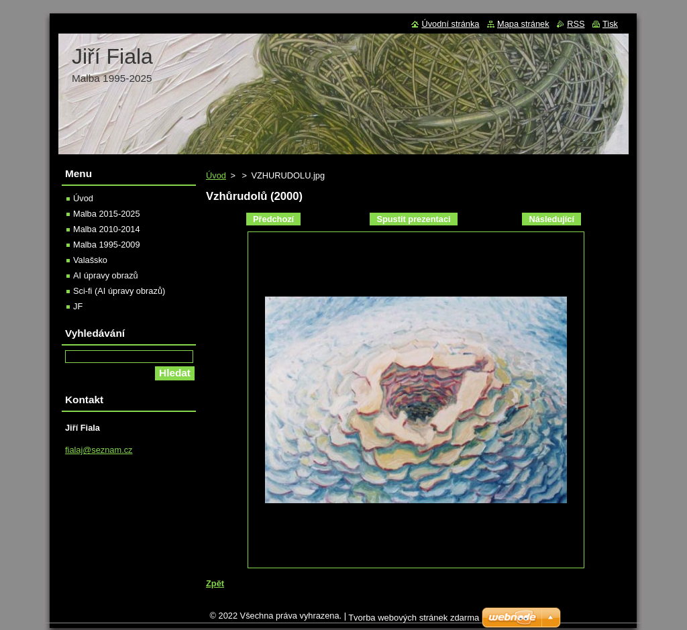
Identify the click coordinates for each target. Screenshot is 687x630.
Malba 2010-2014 (106, 229)
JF (78, 306)
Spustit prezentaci (413, 219)
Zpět (215, 583)
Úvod (216, 175)
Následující (551, 219)
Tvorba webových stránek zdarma (413, 621)
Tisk (610, 24)
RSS (575, 24)
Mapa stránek (523, 24)
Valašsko (90, 260)
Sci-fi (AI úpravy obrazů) (119, 291)
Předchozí (273, 219)
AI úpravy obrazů (105, 275)
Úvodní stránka (450, 24)
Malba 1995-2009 (106, 245)
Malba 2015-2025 (106, 214)
